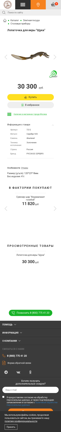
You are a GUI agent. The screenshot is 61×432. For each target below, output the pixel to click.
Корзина (56, 3)
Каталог (15, 20)
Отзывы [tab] (24, 168)
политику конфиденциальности (21, 421)
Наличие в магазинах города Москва (30, 114)
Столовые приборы (20, 23)
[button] (6, 57)
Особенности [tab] (13, 168)
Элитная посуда (31, 20)
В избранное (32, 104)
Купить (33, 97)
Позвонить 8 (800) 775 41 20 (33, 312)
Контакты (38, 4)
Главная (5, 20)
